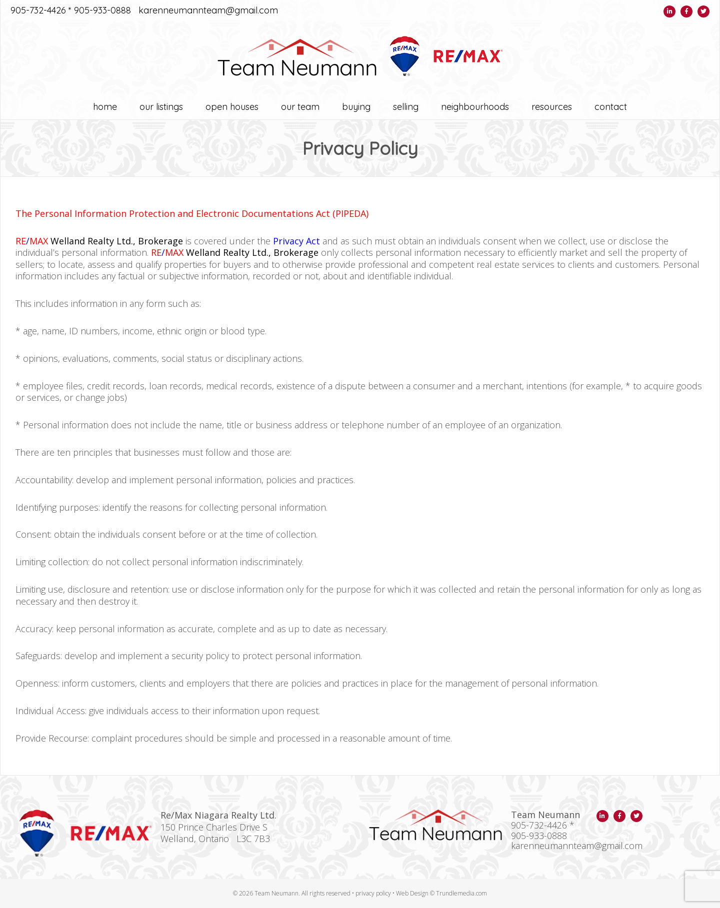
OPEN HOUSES (232, 106)
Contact (610, 106)
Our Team (300, 106)
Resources (552, 106)
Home (105, 106)
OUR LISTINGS (161, 106)
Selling (405, 106)
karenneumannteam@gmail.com (208, 10)
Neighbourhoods (475, 106)
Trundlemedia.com (461, 893)
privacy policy (373, 893)
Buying (356, 106)
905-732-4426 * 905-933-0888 (70, 10)
